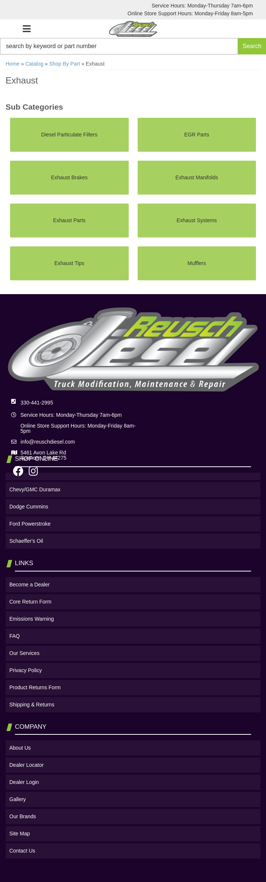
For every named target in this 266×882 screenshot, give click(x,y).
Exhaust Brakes (69, 177)
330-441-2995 (37, 403)
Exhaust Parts (69, 220)
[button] (133, 46)
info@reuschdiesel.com (48, 441)
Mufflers (196, 263)
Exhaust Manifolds (196, 177)
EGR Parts (196, 135)
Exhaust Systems (196, 220)
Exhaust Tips (69, 263)
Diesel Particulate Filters (69, 135)
